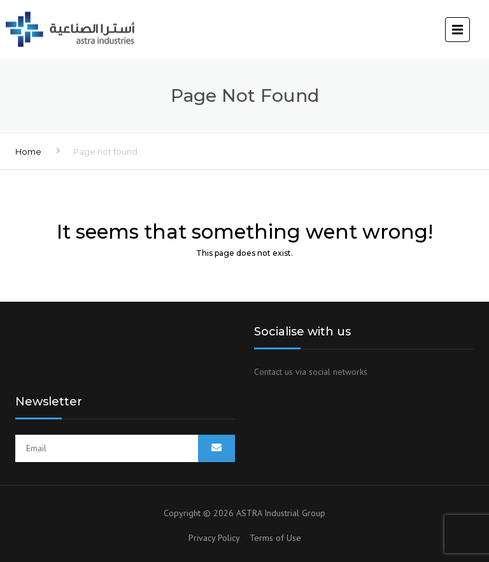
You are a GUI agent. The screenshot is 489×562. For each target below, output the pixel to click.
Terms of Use (275, 538)
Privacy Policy (219, 538)
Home (28, 151)
